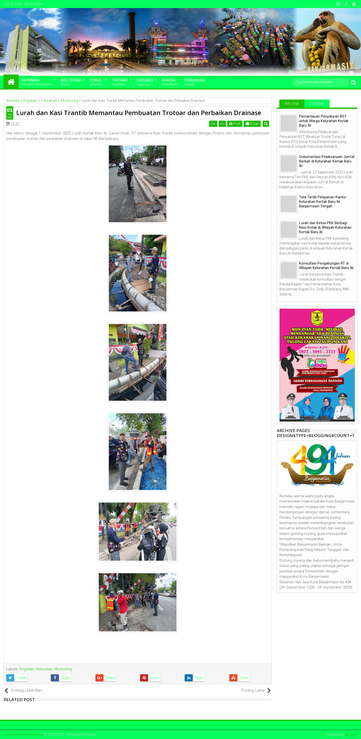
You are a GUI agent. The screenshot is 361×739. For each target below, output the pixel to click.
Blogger (351, 734)
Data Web (316, 104)
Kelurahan (44, 669)
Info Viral (292, 104)
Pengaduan (194, 82)
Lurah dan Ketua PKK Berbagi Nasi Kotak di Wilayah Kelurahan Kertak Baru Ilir (325, 227)
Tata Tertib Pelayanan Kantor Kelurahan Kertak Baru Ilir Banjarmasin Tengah (322, 201)
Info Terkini (71, 82)
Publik (96, 82)
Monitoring (63, 669)
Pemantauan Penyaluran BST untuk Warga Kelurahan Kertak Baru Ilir (323, 121)
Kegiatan (26, 669)
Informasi (37, 82)
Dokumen (145, 82)
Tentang (120, 82)
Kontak (170, 82)
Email (252, 124)
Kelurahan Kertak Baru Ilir (23, 734)
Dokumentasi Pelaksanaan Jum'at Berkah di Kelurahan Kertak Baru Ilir (326, 161)
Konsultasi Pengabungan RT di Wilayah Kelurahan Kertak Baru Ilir (326, 265)
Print (235, 124)
